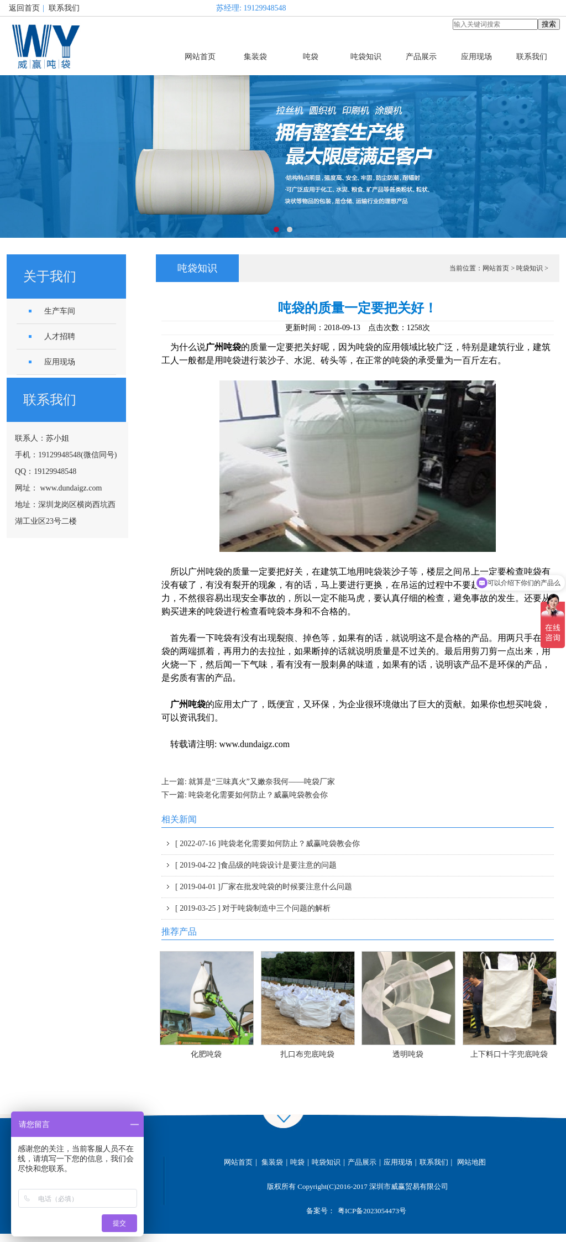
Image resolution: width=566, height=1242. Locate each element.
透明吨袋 (407, 1054)
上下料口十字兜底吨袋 (509, 1054)
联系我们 (64, 8)
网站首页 (200, 57)
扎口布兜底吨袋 (307, 1054)
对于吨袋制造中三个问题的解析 (253, 908)
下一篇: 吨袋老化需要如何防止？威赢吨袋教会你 (244, 795)
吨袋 (310, 57)
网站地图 (471, 1162)
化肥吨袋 (206, 1054)
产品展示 (421, 57)
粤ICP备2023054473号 (372, 1211)
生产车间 (59, 311)
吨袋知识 (365, 57)
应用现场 (476, 57)
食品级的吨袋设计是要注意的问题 (256, 865)
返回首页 (24, 8)
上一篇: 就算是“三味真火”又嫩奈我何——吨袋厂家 (248, 781)
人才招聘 (59, 336)
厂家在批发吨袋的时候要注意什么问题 (263, 887)
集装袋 (255, 57)
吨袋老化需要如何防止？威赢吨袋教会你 (267, 843)
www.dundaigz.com (71, 488)
